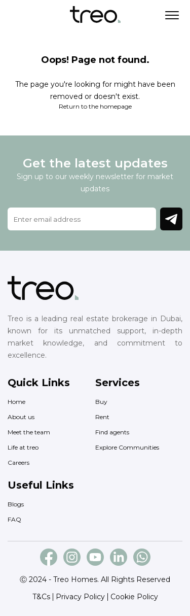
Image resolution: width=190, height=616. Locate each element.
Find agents (112, 432)
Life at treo (23, 447)
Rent (102, 417)
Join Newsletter (171, 219)
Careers (18, 462)
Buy (101, 401)
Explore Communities (127, 447)
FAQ (14, 519)
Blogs (16, 504)
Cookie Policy (134, 596)
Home (16, 401)
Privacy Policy (80, 596)
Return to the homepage (95, 106)
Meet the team (29, 432)
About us (21, 417)
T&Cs (41, 596)
